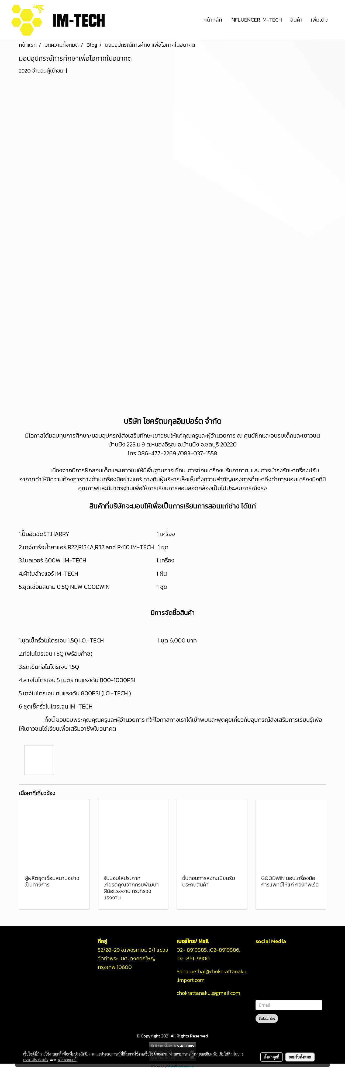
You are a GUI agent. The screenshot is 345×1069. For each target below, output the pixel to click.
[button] (336, 20)
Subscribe (267, 1018)
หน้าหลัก (212, 20)
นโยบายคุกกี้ (67, 1059)
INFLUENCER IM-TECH (256, 20)
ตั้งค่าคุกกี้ (271, 1056)
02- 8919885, (192, 950)
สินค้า (296, 20)
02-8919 (224, 950)
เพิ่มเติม (319, 20)
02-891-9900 (194, 958)
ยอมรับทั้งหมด (300, 1056)
